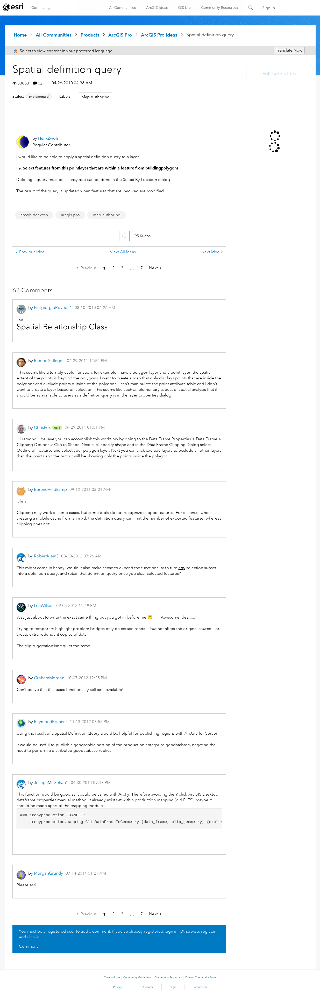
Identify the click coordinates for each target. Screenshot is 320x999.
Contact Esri (200, 987)
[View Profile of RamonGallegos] (49, 360)
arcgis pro (70, 214)
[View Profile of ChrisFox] (42, 427)
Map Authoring (95, 97)
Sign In (268, 7)
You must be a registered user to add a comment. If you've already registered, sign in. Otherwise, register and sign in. (117, 934)
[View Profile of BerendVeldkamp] (50, 489)
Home (20, 35)
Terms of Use (112, 977)
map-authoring (106, 214)
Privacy (117, 987)
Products (90, 35)
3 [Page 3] (122, 268)
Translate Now (289, 50)
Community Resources (219, 7)
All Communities (122, 7)
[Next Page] (155, 268)
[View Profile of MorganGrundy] (48, 873)
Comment (28, 946)
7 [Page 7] (141, 268)
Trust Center (145, 987)
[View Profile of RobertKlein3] (46, 556)
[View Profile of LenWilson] (44, 605)
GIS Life (183, 7)
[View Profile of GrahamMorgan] (49, 677)
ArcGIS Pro (120, 35)
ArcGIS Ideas (156, 7)
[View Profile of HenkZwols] (48, 138)
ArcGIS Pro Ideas (159, 35)
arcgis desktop (34, 214)
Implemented (39, 96)
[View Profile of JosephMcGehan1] (51, 782)
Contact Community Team (200, 977)
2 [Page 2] (113, 268)
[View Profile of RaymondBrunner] (50, 721)
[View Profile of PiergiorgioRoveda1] (53, 307)
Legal (173, 987)
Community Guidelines (137, 977)
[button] (124, 236)
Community (40, 7)
